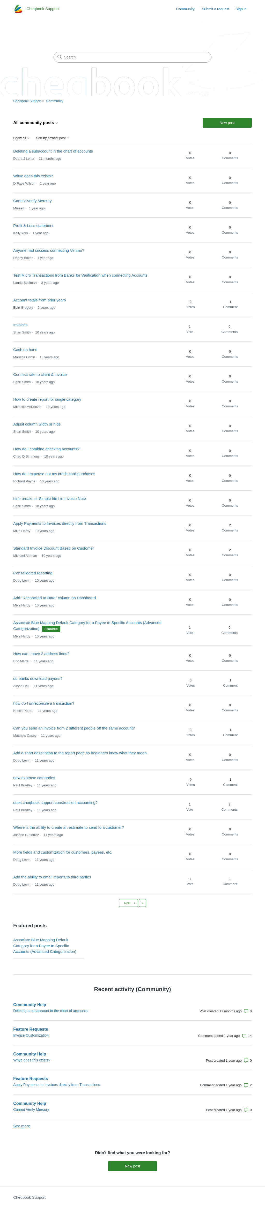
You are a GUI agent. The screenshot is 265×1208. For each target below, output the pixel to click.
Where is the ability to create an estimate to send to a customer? (68, 827)
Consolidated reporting (32, 573)
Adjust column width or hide (37, 424)
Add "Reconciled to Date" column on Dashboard (54, 598)
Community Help (29, 1004)
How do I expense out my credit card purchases (54, 474)
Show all (21, 138)
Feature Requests (30, 1029)
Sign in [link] (241, 9)
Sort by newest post (53, 138)
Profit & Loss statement (33, 225)
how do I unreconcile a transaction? (43, 703)
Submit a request (215, 9)
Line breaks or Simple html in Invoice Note (49, 498)
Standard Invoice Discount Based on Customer (53, 548)
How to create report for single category (47, 399)
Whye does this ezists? (33, 176)
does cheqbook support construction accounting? (55, 802)
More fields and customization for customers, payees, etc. (62, 852)
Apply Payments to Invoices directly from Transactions (59, 523)
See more (21, 1126)
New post (227, 123)
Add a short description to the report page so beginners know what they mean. (80, 753)
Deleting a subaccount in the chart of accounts (53, 151)
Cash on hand (25, 349)
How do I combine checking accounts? (46, 449)
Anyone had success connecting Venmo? (48, 250)
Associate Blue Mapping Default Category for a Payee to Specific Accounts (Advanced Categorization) (44, 946)
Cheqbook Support (27, 101)
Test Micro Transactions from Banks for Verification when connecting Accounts (80, 275)
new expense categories (34, 778)
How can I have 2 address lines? (41, 653)
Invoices (20, 325)
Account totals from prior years (39, 300)
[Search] (132, 57)
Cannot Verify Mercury (32, 201)
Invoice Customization (31, 1035)
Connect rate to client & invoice (40, 374)
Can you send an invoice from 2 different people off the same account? (74, 728)
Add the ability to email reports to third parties (52, 877)
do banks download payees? (37, 678)
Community (185, 9)
